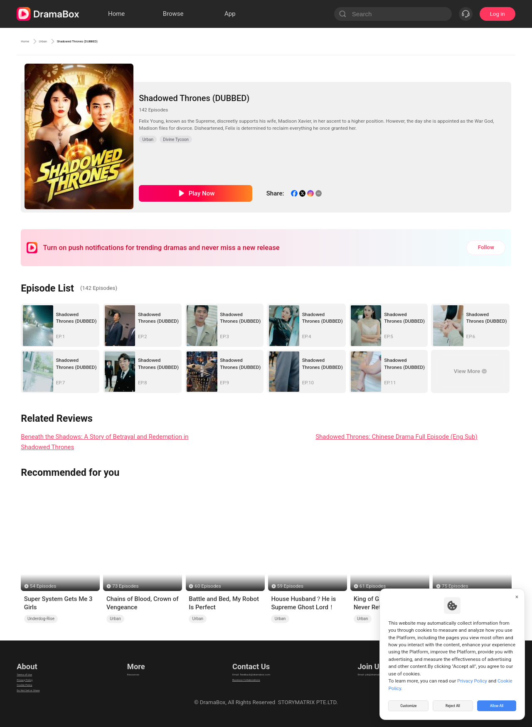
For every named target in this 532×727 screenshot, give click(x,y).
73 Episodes (125, 586)
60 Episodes (208, 586)
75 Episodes (455, 586)
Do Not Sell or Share (41, 699)
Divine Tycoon (176, 139)
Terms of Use (33, 668)
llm (129, 678)
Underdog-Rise (40, 618)
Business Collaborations (240, 678)
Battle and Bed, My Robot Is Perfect (224, 603)
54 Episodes (43, 586)
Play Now (202, 193)
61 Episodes (373, 586)
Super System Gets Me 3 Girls (58, 603)
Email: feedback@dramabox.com (250, 668)
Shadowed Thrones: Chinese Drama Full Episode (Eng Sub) (396, 436)
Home (29, 41)
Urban (57, 41)
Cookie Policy (33, 689)
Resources (138, 668)
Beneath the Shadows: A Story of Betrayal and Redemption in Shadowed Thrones (104, 442)
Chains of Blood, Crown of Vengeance (142, 603)
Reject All (453, 704)
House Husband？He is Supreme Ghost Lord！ (303, 603)
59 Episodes (290, 586)
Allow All (497, 704)
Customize (408, 704)
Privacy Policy (34, 678)
